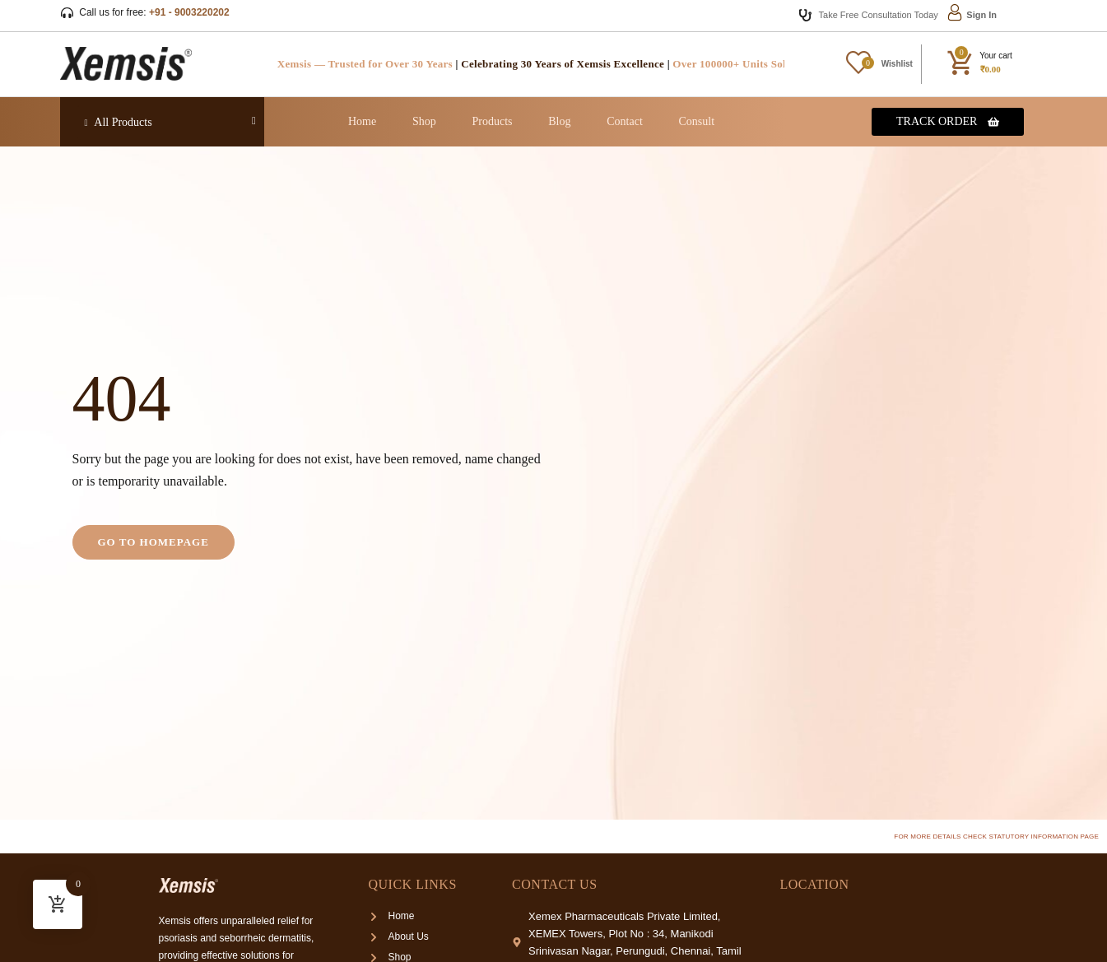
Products (492, 121)
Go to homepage (153, 542)
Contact (625, 121)
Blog (559, 121)
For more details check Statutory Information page (996, 836)
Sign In (981, 15)
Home (362, 121)
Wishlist (897, 63)
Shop (424, 121)
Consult (697, 121)
